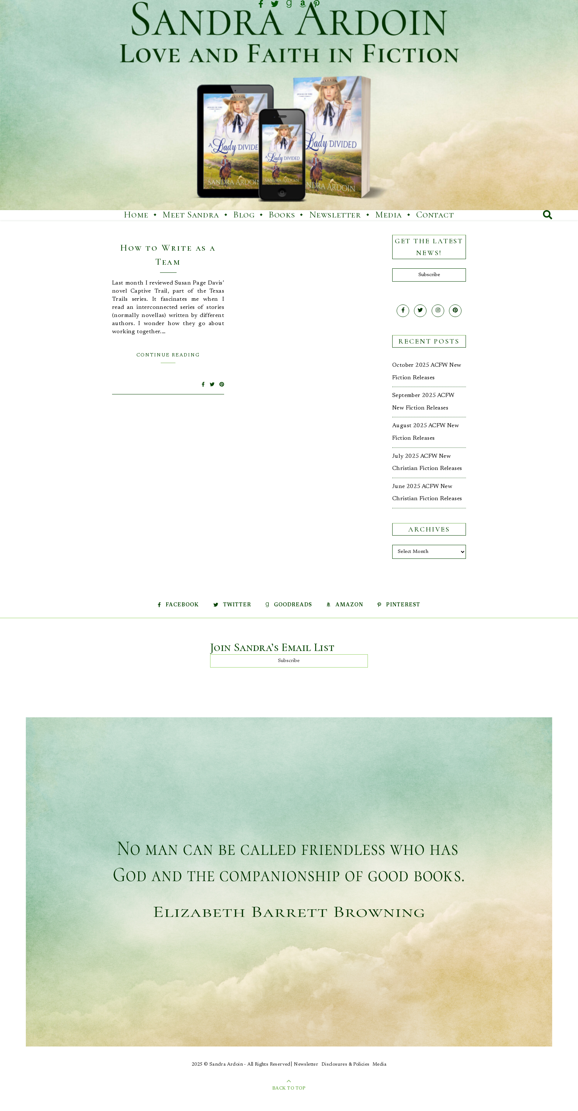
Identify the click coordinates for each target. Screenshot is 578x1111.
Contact (435, 214)
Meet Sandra (191, 214)
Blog (243, 214)
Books (282, 214)
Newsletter (335, 214)
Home (136, 214)
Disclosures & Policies (345, 1064)
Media (388, 214)
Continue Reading (168, 355)
